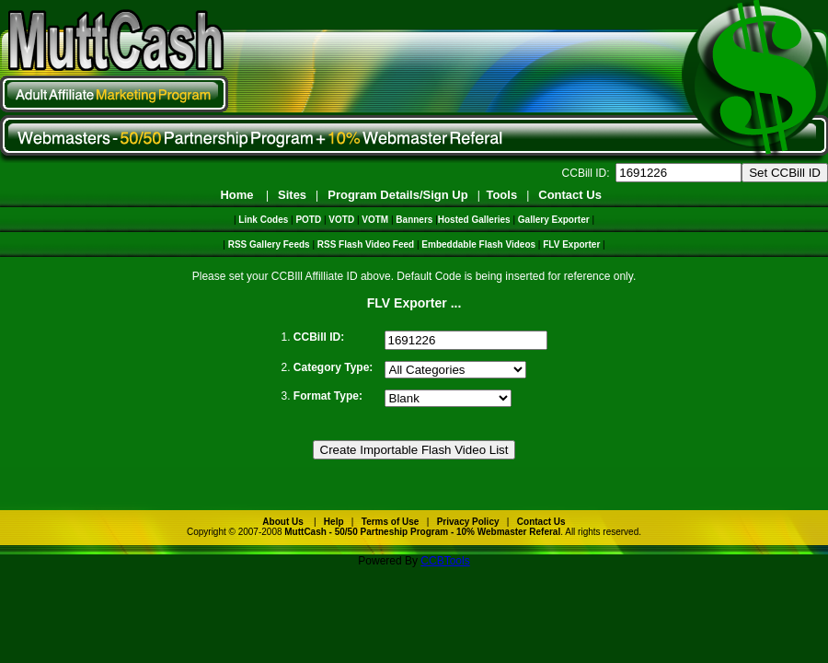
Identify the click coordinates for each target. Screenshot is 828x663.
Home (236, 195)
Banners (414, 220)
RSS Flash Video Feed (365, 244)
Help (334, 522)
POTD (308, 220)
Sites (292, 195)
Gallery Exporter (554, 220)
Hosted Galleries (474, 220)
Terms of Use (391, 522)
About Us (282, 522)
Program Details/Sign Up (397, 195)
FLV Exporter (571, 244)
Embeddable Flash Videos (478, 244)
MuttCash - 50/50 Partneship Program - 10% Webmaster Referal (422, 532)
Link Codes (263, 220)
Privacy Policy (468, 522)
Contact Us (570, 195)
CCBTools (444, 560)
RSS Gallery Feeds (269, 244)
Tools (501, 195)
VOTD (341, 220)
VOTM (375, 220)
